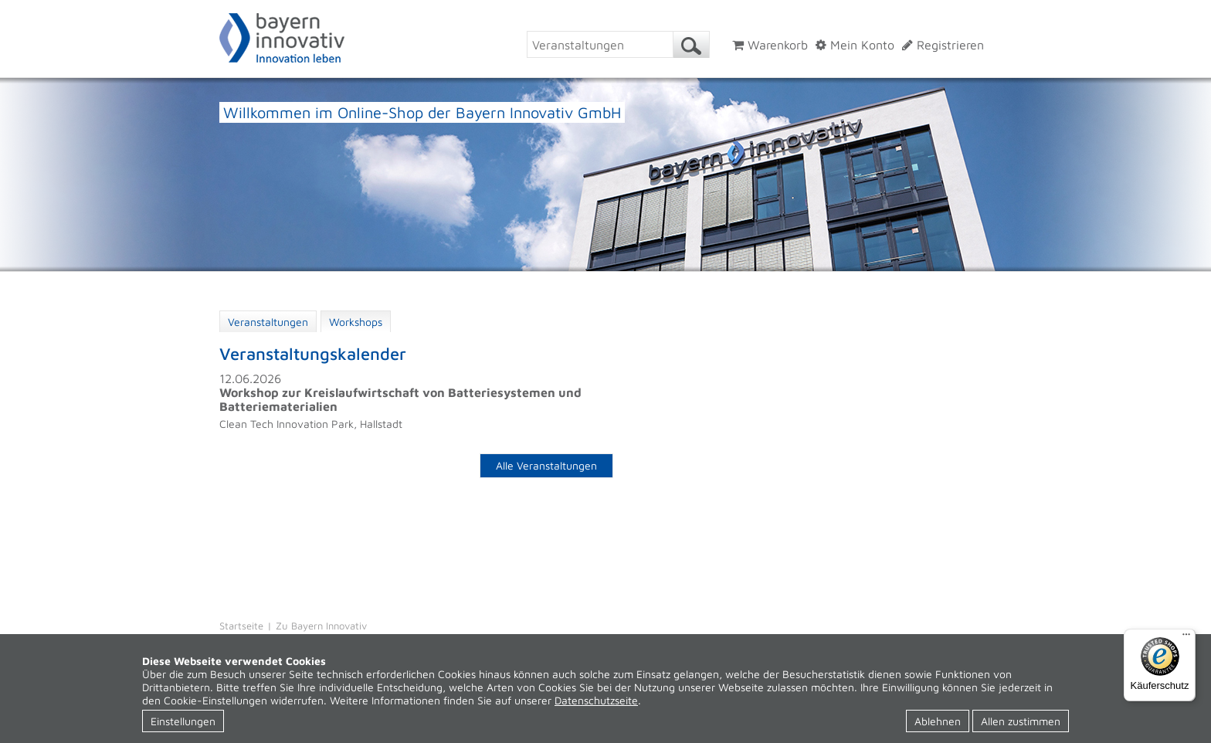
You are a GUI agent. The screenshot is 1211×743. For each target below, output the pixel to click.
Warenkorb (770, 45)
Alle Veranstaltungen (546, 465)
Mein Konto (855, 45)
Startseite (241, 625)
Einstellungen (183, 721)
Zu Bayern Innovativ (321, 625)
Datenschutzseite (596, 700)
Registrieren (943, 45)
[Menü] (1186, 638)
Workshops (355, 321)
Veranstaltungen (268, 321)
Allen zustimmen (1020, 721)
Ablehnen (937, 721)
